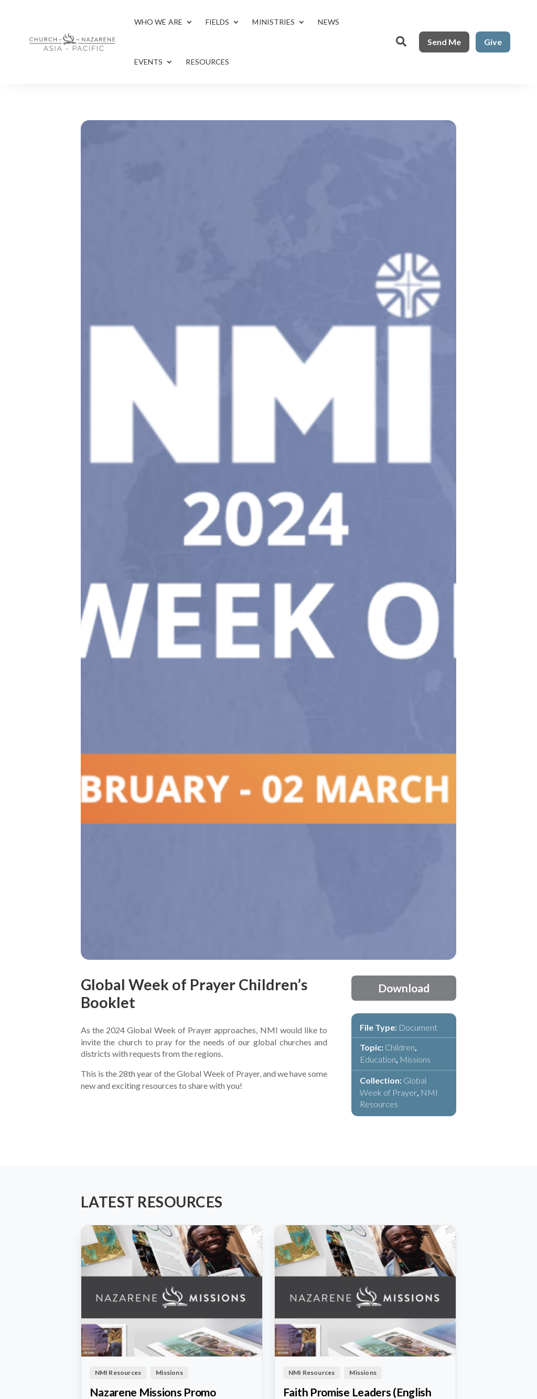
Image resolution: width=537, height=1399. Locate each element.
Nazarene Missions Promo (153, 1392)
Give (493, 42)
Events (148, 61)
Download (403, 988)
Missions (415, 1059)
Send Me (444, 42)
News (328, 21)
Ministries (273, 21)
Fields (218, 21)
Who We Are (158, 21)
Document (418, 1027)
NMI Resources (118, 1372)
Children (400, 1047)
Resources (207, 61)
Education (378, 1059)
